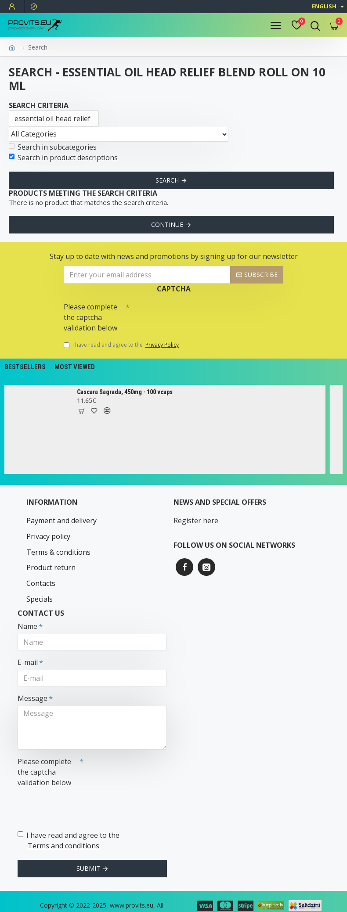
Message (32, 684)
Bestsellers (25, 367)
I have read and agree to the (122, 345)
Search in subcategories (53, 147)
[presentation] (191, 314)
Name (27, 613)
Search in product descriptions (63, 157)
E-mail (28, 648)
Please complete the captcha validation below (90, 317)
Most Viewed (74, 367)
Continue (167, 224)
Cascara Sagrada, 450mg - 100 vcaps (133, 391)
